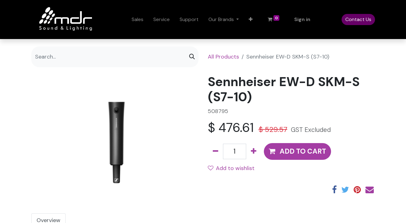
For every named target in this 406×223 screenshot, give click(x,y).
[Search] (192, 56)
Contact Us (358, 19)
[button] (251, 19)
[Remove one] (215, 151)
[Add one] (253, 151)
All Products (223, 56)
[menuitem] (137, 19)
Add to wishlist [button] (231, 168)
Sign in (302, 19)
